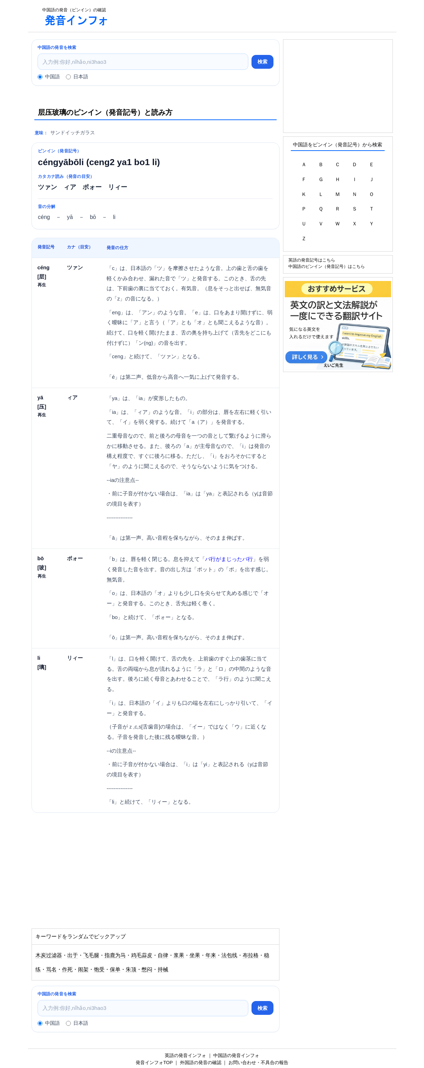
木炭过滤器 (48, 955)
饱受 (99, 969)
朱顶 (131, 969)
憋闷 (147, 969)
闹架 (83, 969)
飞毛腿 (91, 955)
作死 (67, 969)
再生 (42, 284)
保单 (115, 969)
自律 (163, 955)
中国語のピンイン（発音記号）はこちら (326, 266)
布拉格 (251, 955)
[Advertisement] (256, 16)
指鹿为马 (115, 955)
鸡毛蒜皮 (141, 955)
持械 (163, 969)
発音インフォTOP (154, 1062)
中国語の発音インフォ (236, 1055)
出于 (72, 955)
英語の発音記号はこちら (311, 260)
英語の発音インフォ (185, 1055)
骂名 (51, 969)
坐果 (195, 955)
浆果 (179, 955)
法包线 (229, 955)
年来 (210, 955)
